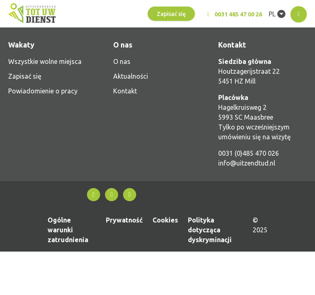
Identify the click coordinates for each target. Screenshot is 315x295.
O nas (121, 61)
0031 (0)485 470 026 (248, 153)
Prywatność (124, 220)
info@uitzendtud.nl (246, 163)
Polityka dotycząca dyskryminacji (210, 229)
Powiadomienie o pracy (43, 91)
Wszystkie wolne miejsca (45, 61)
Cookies (165, 220)
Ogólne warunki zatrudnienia (68, 229)
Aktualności (130, 76)
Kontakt (125, 91)
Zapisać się (171, 14)
